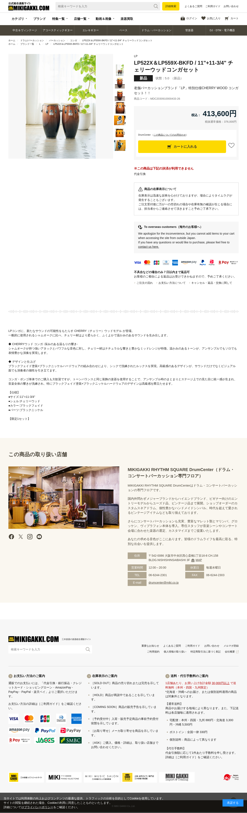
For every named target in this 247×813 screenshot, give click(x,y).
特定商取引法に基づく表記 (205, 651)
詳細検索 (170, 6)
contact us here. (148, 246)
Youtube (39, 536)
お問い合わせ (231, 6)
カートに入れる (185, 146)
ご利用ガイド (212, 6)
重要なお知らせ (150, 645)
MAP (199, 560)
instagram (30, 536)
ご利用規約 (153, 651)
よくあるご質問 (193, 6)
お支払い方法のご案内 (29, 676)
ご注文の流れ (144, 282)
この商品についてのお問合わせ (170, 135)
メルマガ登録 (231, 645)
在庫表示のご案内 (104, 676)
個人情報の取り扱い (175, 651)
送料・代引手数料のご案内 (189, 676)
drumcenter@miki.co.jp (164, 582)
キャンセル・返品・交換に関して (211, 282)
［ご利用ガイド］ (49, 703)
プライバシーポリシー (38, 807)
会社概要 (230, 651)
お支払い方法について (172, 282)
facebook (11, 536)
